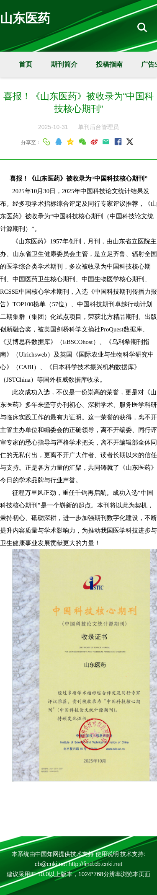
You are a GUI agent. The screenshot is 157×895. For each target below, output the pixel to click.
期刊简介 (64, 64)
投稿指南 (109, 64)
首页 (25, 64)
